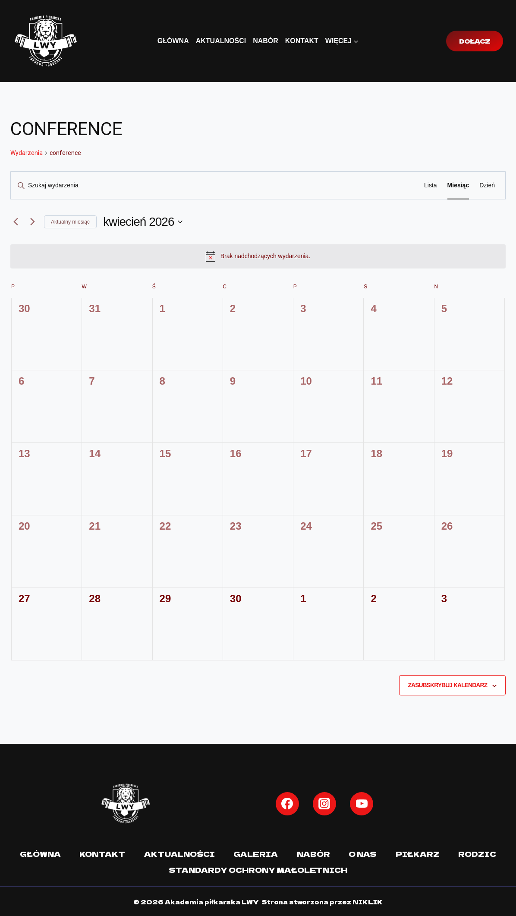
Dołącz (474, 41)
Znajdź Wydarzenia (375, 185)
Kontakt (301, 40)
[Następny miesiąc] (32, 222)
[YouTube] (361, 803)
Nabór (265, 40)
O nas (363, 853)
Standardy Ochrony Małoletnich (258, 868)
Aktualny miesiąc (70, 222)
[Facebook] (287, 803)
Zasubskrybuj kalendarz (448, 685)
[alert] (258, 256)
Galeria (256, 853)
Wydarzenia (26, 152)
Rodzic (477, 853)
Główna (173, 40)
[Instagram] (324, 803)
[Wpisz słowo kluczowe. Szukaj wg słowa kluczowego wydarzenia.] (174, 185)
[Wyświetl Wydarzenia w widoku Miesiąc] (458, 185)
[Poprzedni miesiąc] (15, 222)
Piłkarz (418, 853)
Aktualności (221, 40)
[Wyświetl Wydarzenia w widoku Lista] (430, 185)
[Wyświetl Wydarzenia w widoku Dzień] (487, 185)
